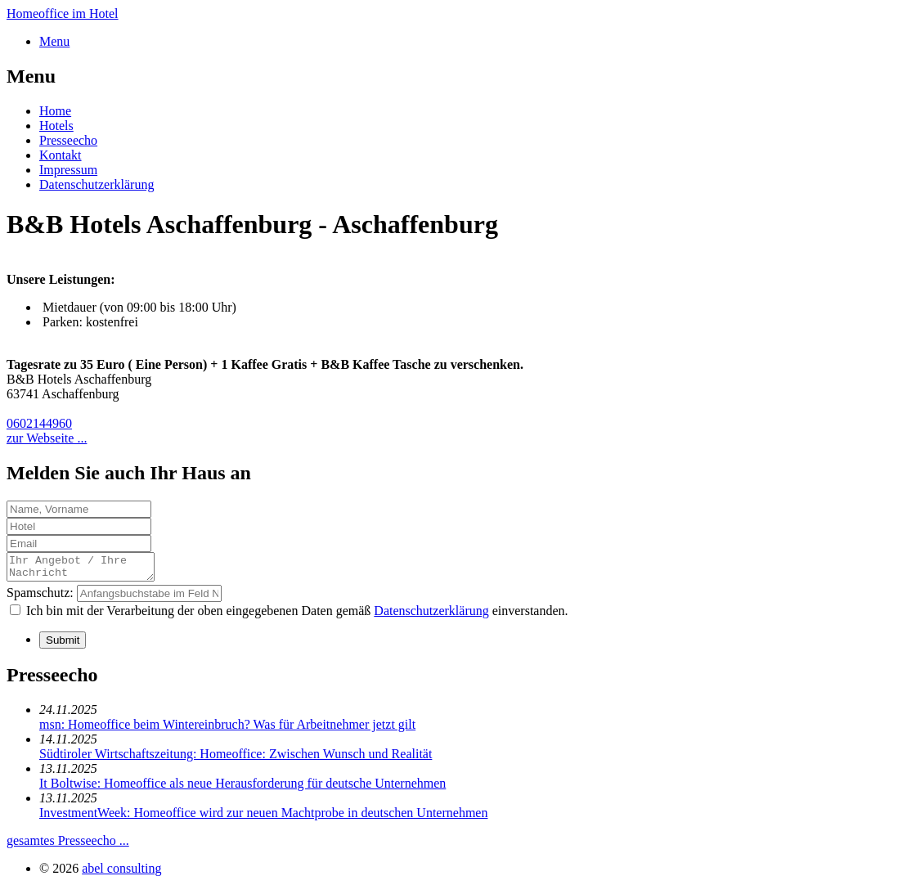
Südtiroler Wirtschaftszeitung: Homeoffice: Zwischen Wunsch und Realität (235, 759)
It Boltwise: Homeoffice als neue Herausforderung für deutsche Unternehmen (242, 788)
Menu (54, 41)
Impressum (68, 170)
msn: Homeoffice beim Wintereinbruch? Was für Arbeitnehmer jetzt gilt (227, 729)
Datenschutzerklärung (96, 184)
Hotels (56, 126)
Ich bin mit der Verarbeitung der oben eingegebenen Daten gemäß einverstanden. (297, 615)
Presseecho (68, 140)
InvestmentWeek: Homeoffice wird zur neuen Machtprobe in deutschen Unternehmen (263, 817)
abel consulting (121, 873)
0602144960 (39, 423)
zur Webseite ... (47, 438)
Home (55, 111)
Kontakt (60, 155)
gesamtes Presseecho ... (68, 845)
